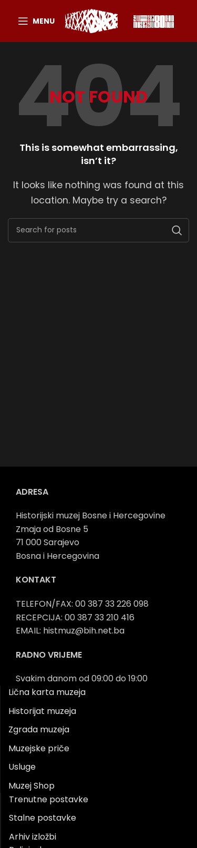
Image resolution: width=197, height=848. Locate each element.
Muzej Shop (31, 786)
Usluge (22, 767)
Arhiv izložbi (32, 837)
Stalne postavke (42, 818)
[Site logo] (91, 20)
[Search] (98, 230)
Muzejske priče (38, 748)
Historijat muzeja (42, 711)
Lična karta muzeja (47, 692)
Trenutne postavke (48, 799)
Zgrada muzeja (38, 729)
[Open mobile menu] (36, 21)
